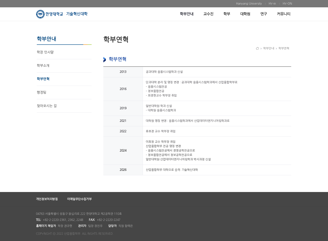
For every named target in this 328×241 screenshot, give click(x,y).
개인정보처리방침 (47, 199)
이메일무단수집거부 (79, 199)
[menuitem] (249, 3)
